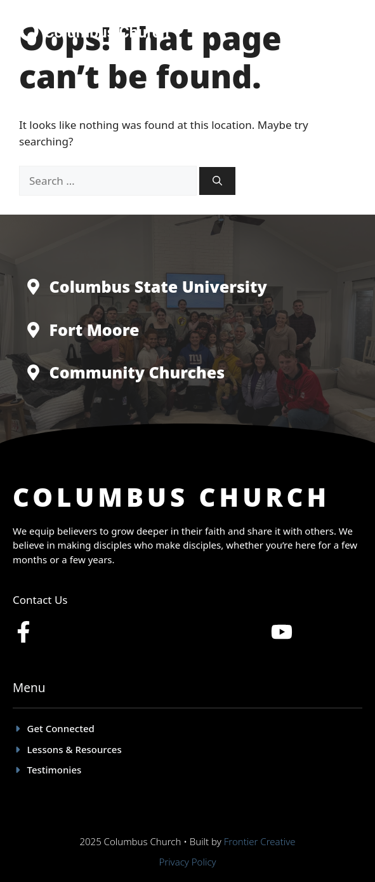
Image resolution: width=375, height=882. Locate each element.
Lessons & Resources (74, 749)
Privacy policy (187, 861)
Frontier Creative (260, 841)
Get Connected (61, 728)
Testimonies (54, 769)
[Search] (217, 181)
